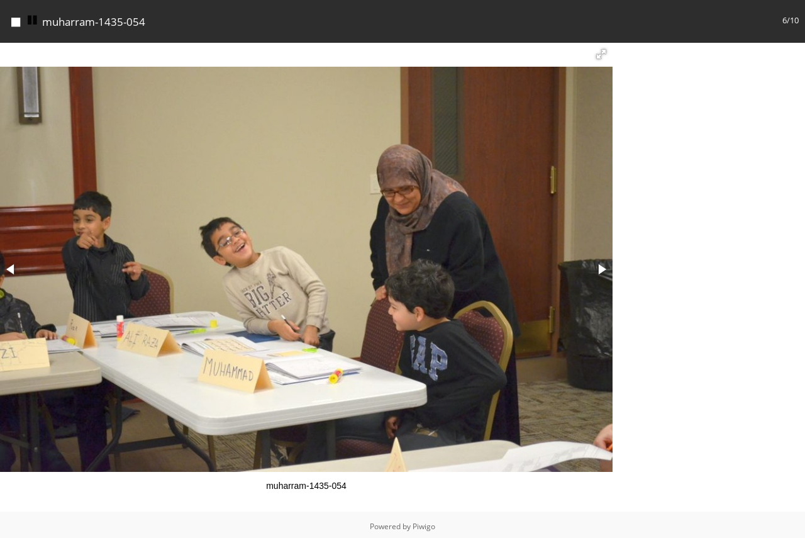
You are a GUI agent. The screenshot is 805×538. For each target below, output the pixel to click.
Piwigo (424, 523)
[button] (601, 51)
